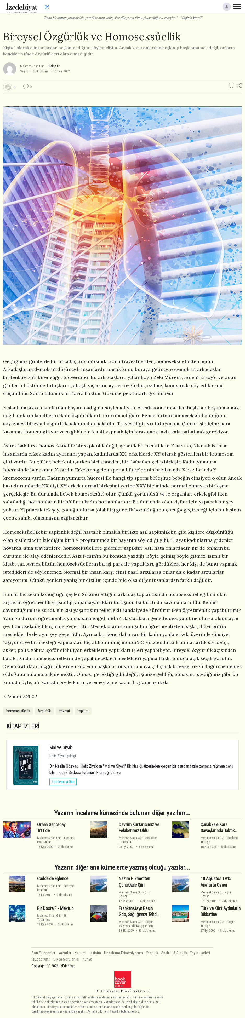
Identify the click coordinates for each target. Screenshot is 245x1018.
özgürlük (44, 711)
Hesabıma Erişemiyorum (123, 953)
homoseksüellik (18, 711)
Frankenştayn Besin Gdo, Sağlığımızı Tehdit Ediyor (139, 915)
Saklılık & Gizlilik (174, 953)
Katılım (80, 953)
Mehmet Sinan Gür (32, 66)
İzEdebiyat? (41, 959)
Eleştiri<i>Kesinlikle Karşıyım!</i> (136, 924)
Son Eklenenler (43, 953)
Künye (87, 959)
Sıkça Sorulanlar (66, 959)
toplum (83, 711)
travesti (64, 711)
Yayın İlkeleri (200, 953)
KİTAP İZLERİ (22, 726)
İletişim (95, 953)
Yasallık (152, 953)
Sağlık (24, 71)
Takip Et (54, 66)
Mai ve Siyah (60, 747)
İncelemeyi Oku (63, 782)
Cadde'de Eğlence (52, 878)
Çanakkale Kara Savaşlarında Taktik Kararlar (218, 831)
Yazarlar (65, 953)
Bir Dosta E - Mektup (55, 908)
